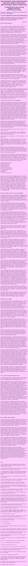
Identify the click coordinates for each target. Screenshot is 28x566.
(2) (6, 77)
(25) (22, 351)
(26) (14, 357)
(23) (10, 306)
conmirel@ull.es (10, 13)
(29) (17, 399)
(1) (18, 58)
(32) (19, 414)
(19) (2, 275)
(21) (23, 295)
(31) (23, 409)
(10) (8, 182)
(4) (26, 93)
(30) (9, 406)
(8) (5, 162)
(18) (5, 268)
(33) (18, 450)
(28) (9, 379)
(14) (5, 228)
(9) (11, 172)
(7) (19, 159)
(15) (20, 235)
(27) (22, 364)
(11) (4, 215)
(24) (19, 347)
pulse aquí (9, 23)
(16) (10, 247)
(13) (10, 222)
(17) (4, 258)
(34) (6, 451)
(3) (4, 83)
